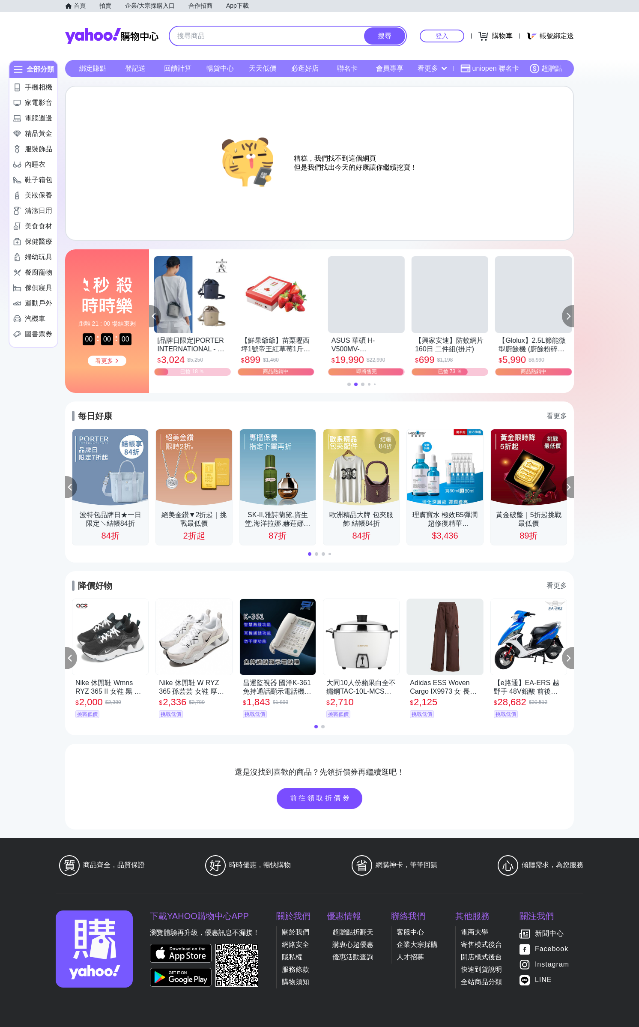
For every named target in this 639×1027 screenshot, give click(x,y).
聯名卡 (347, 68)
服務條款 (295, 969)
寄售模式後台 (481, 944)
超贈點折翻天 (352, 932)
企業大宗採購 (417, 944)
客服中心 (410, 932)
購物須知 (295, 981)
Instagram (552, 964)
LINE (543, 979)
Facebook (551, 948)
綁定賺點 (93, 68)
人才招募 (410, 957)
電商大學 (474, 932)
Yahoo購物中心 (111, 36)
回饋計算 (177, 68)
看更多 (432, 68)
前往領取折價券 (321, 798)
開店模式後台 (481, 957)
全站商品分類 (481, 981)
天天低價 (262, 68)
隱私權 (292, 957)
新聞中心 (549, 933)
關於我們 (295, 932)
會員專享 (389, 68)
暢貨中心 (220, 68)
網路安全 (295, 944)
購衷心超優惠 (352, 944)
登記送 (135, 68)
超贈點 (545, 68)
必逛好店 (305, 68)
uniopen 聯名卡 (489, 68)
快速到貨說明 (481, 969)
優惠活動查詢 (352, 957)
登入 (442, 35)
